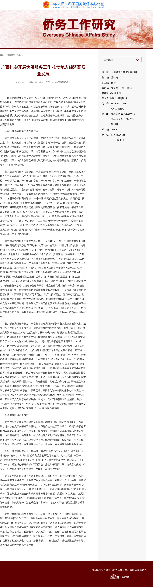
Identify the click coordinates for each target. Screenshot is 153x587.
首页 (2, 55)
